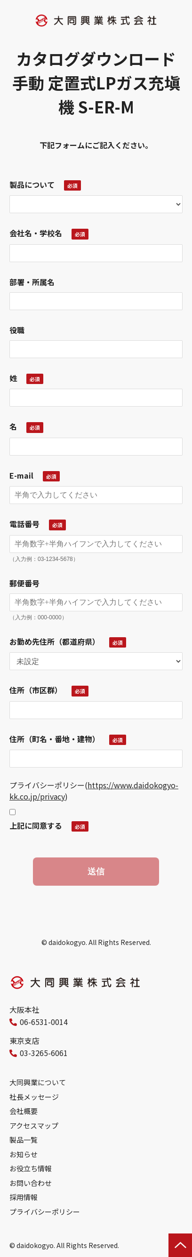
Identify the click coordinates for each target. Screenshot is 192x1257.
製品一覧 (23, 1140)
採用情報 (23, 1197)
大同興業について (37, 1082)
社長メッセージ (34, 1097)
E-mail (21, 475)
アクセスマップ (33, 1125)
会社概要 (23, 1111)
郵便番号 (24, 583)
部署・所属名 (32, 282)
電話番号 (24, 523)
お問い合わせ (30, 1183)
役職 (16, 330)
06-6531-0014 (44, 1021)
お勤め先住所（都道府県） (54, 641)
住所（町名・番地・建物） (54, 739)
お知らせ (23, 1154)
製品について (32, 184)
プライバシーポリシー (44, 1212)
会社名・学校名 (35, 233)
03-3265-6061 (44, 1052)
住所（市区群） (35, 690)
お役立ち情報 (30, 1168)
